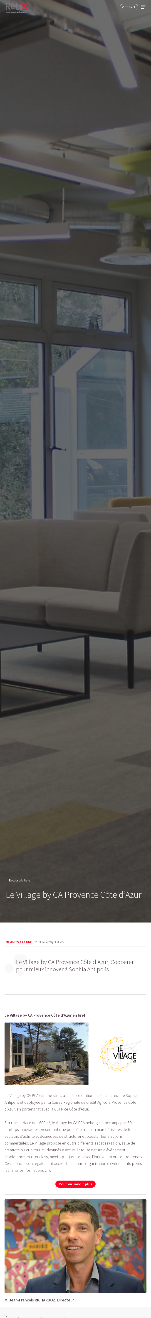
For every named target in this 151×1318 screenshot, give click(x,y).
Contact (129, 7)
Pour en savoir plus (75, 1184)
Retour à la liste (19, 880)
